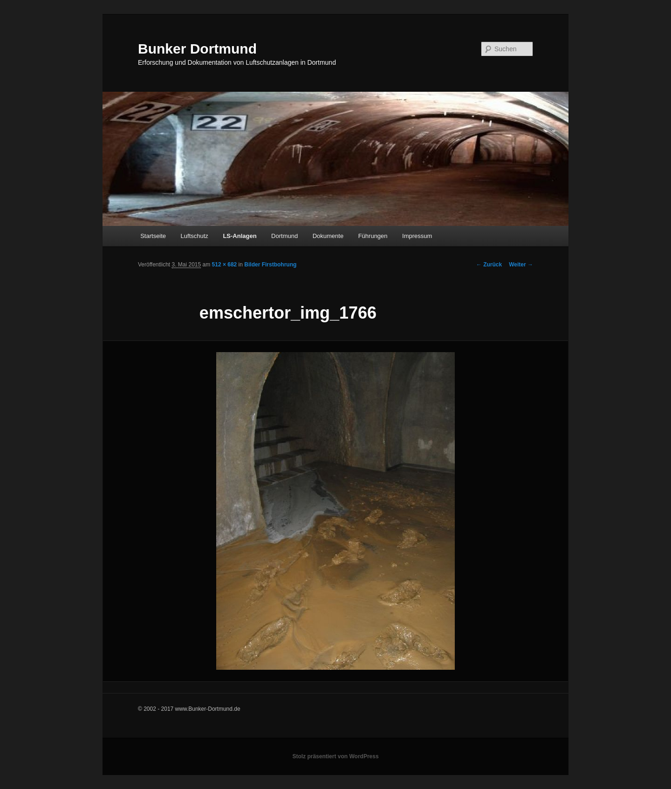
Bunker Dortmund (197, 48)
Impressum (417, 235)
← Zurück (489, 264)
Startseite (153, 235)
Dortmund (284, 235)
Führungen (373, 235)
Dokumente (328, 235)
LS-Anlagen (239, 235)
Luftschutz (194, 235)
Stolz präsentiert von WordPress (335, 756)
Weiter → (521, 264)
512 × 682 (224, 264)
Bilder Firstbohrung (270, 264)
